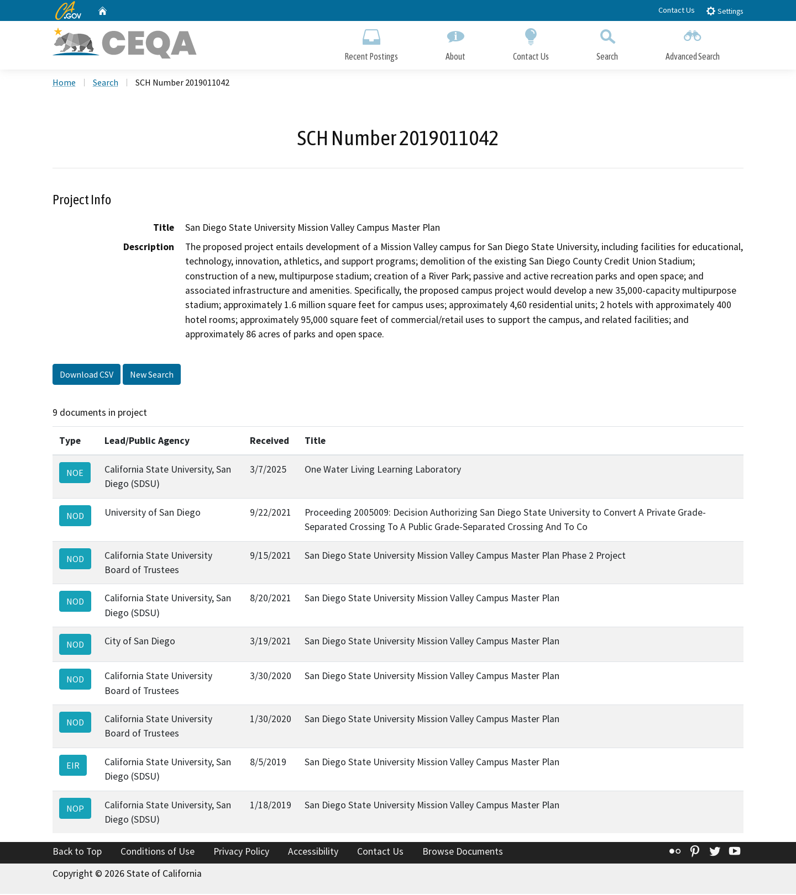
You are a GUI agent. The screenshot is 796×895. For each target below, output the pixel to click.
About (455, 43)
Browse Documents (462, 853)
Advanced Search (693, 43)
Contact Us (676, 10)
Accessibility (313, 853)
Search (607, 43)
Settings (724, 11)
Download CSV (86, 375)
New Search (152, 375)
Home (64, 83)
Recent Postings (371, 43)
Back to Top (77, 853)
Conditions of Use (158, 853)
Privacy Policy (241, 853)
